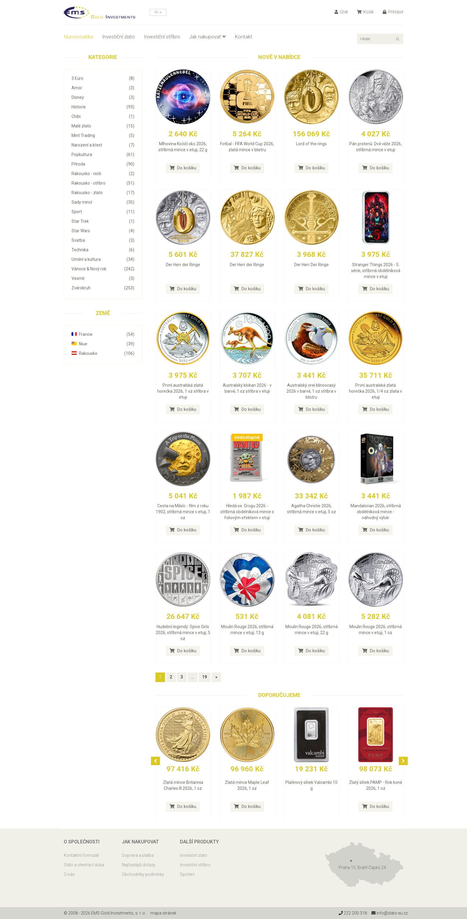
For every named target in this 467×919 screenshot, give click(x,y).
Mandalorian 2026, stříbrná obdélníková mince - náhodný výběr (376, 511)
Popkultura (102, 154)
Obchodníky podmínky (143, 874)
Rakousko (102, 353)
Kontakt (243, 37)
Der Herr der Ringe (183, 264)
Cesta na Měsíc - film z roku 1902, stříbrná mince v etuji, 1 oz (183, 511)
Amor (102, 88)
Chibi (102, 116)
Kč (158, 12)
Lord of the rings (311, 143)
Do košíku (182, 168)
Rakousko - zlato (102, 193)
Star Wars (102, 231)
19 (204, 677)
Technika (102, 250)
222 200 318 (352, 913)
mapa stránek (163, 913)
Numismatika (78, 37)
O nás (69, 874)
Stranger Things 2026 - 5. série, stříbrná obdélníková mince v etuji (375, 270)
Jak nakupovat (207, 37)
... (192, 677)
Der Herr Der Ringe (311, 264)
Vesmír (102, 278)
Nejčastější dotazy (138, 864)
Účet (341, 12)
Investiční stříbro (162, 37)
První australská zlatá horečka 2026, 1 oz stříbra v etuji (183, 391)
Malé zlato (102, 126)
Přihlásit (393, 12)
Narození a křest (102, 145)
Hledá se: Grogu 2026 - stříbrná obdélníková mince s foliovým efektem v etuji (247, 511)
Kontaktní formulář (81, 855)
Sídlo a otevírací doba (84, 864)
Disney (102, 97)
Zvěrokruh (102, 288)
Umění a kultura (102, 259)
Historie (102, 107)
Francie (102, 334)
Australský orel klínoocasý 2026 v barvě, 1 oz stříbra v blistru (311, 391)
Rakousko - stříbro (102, 183)
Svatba (102, 240)
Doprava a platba (138, 855)
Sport (102, 212)
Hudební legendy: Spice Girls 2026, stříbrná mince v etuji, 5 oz (183, 632)
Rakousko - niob (102, 174)
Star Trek (102, 221)
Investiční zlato (118, 37)
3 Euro (102, 78)
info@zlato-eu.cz (389, 913)
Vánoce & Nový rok (102, 269)
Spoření (187, 874)
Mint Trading (102, 135)
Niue (102, 344)
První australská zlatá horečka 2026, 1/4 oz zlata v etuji (375, 391)
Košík (365, 12)
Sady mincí (102, 202)
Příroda (102, 164)
